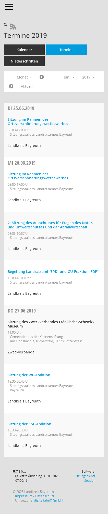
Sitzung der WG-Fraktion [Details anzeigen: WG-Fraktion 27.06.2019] (29, 374)
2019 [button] (88, 77)
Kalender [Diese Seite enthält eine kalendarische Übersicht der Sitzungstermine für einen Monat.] (24, 49)
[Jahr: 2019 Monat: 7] (11, 86)
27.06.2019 (22, 310)
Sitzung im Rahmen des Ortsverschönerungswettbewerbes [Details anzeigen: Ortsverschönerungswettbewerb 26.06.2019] (38, 176)
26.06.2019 (21, 162)
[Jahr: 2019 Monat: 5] (42, 77)
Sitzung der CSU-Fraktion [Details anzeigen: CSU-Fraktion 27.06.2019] (29, 424)
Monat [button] (24, 77)
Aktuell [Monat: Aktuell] (27, 86)
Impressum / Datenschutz (34, 496)
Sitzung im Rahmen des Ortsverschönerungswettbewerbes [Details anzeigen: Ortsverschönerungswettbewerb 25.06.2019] (38, 121)
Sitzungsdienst (85, 478)
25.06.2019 (21, 108)
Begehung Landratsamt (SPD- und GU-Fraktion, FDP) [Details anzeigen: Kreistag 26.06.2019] (53, 271)
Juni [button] (69, 77)
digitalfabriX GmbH (48, 500)
